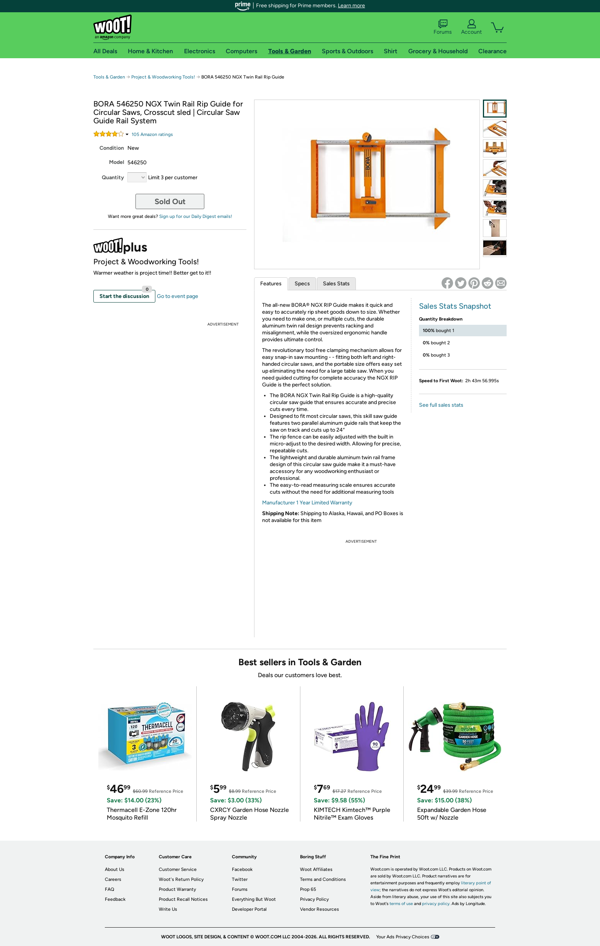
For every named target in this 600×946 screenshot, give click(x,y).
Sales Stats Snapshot (455, 306)
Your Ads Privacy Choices (402, 936)
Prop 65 (308, 889)
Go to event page (177, 296)
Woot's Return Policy (181, 879)
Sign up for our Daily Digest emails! (195, 216)
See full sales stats (441, 405)
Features (271, 283)
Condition (111, 148)
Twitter (240, 879)
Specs (302, 283)
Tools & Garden (109, 77)
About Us (114, 869)
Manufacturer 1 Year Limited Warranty (307, 502)
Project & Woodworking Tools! (163, 77)
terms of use (401, 903)
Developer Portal (249, 909)
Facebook (242, 869)
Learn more (351, 5)
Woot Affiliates (316, 869)
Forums (443, 27)
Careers (113, 879)
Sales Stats (336, 283)
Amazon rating (152, 134)
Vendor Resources (319, 909)
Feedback (115, 899)
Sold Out (170, 201)
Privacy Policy (314, 899)
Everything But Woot (254, 899)
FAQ (109, 889)
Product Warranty (177, 889)
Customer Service (178, 869)
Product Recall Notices (183, 899)
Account (471, 27)
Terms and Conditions (323, 879)
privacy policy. (436, 903)
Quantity (113, 177)
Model (116, 162)
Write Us (168, 909)
